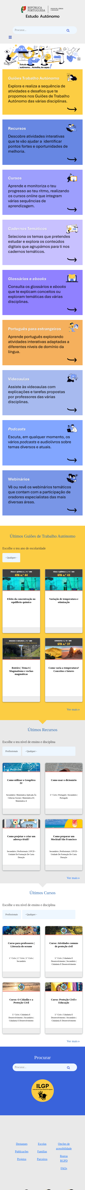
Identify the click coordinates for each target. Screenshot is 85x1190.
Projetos (21, 1159)
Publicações (21, 1151)
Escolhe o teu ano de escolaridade (24, 548)
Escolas (42, 1143)
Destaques (22, 1143)
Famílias (42, 1151)
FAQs (64, 1168)
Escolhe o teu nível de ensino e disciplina (28, 742)
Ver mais (72, 709)
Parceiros (42, 1159)
